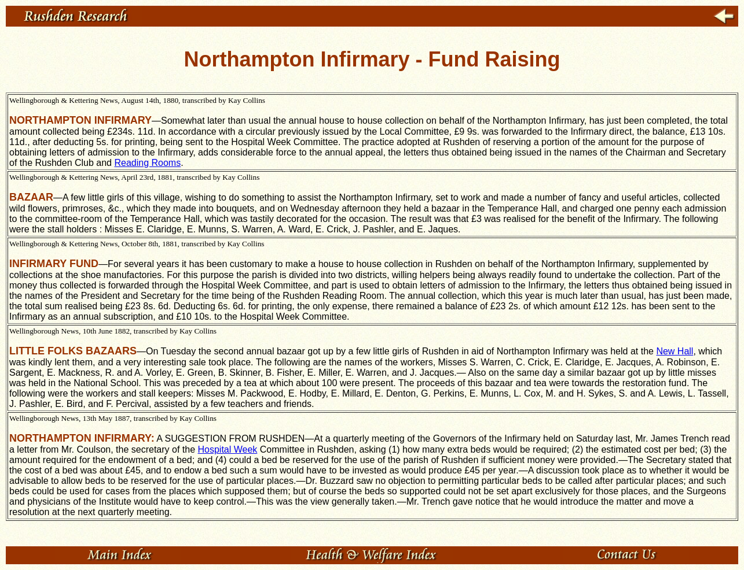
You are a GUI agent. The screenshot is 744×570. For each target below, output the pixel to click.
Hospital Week (227, 449)
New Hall (674, 351)
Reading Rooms (147, 163)
